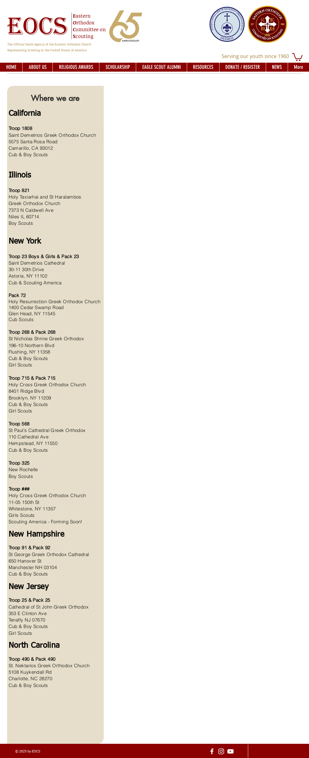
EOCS (37, 26)
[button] (297, 56)
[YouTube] (230, 751)
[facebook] (212, 751)
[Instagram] (221, 751)
